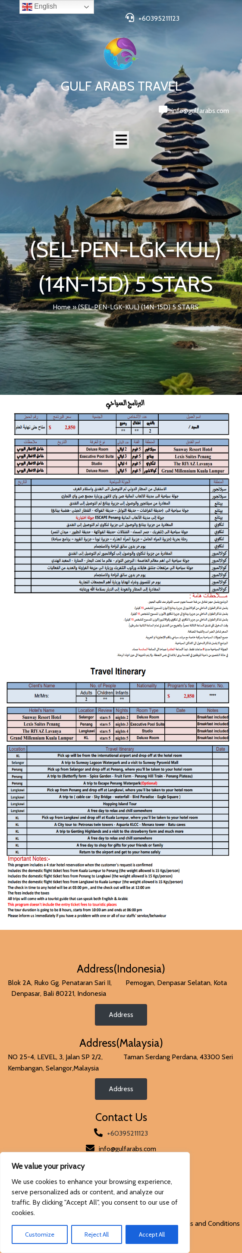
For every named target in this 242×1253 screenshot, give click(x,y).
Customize (39, 1234)
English (39, 7)
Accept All (152, 1234)
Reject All (97, 1234)
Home (62, 307)
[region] (95, 1202)
